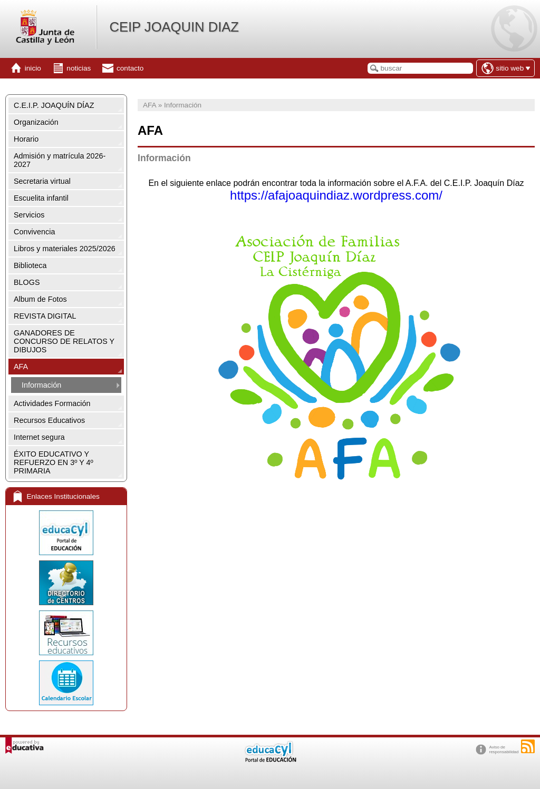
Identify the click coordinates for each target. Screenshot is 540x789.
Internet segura (39, 437)
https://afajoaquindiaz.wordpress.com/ (336, 195)
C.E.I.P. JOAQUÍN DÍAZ (54, 105)
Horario (26, 139)
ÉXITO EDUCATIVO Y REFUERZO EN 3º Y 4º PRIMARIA (53, 462)
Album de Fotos (40, 299)
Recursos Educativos (49, 420)
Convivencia (34, 232)
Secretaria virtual (42, 181)
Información (41, 385)
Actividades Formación (52, 403)
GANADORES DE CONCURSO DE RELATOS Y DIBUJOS (64, 341)
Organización (36, 122)
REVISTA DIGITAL (45, 316)
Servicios (29, 215)
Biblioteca (30, 265)
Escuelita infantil (41, 198)
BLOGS (27, 282)
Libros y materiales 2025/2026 (64, 248)
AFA (21, 366)
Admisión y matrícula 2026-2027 (59, 160)
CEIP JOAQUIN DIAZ (174, 26)
